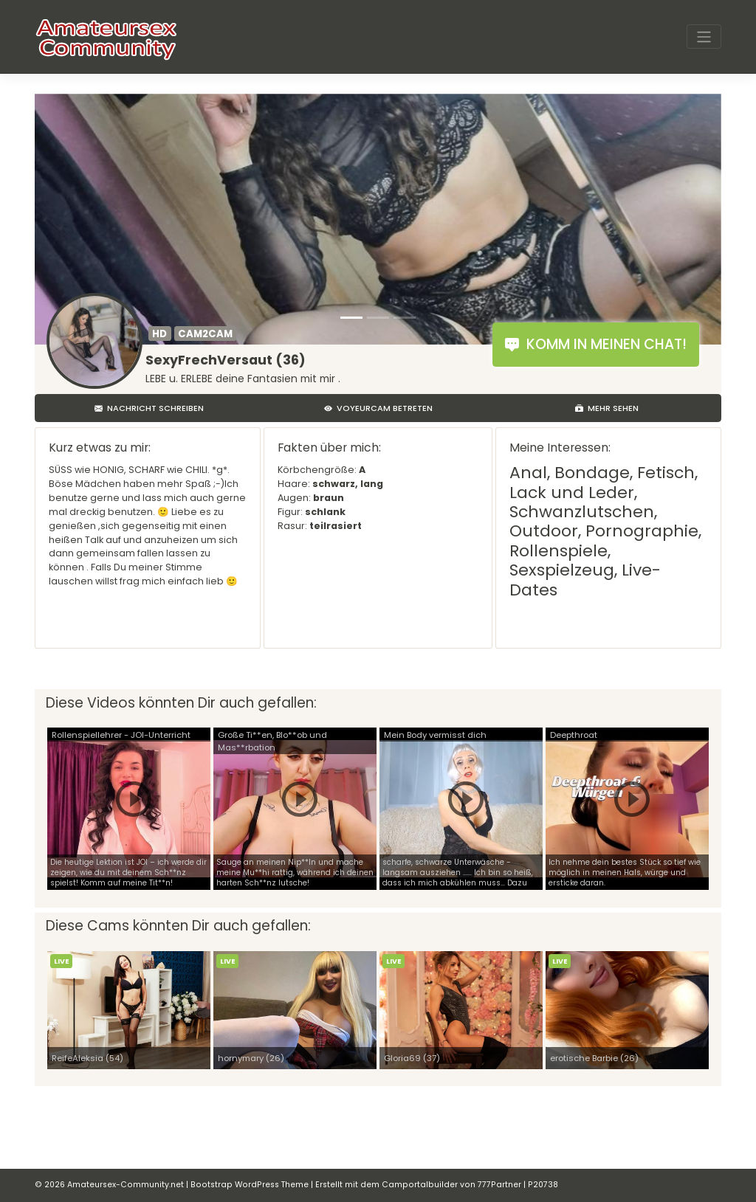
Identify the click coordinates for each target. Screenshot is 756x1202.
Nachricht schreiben (149, 408)
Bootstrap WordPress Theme (249, 1184)
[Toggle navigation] (704, 36)
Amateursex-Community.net (125, 1184)
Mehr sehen (607, 408)
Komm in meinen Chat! (596, 344)
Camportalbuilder (420, 1184)
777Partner (499, 1184)
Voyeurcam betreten (378, 408)
